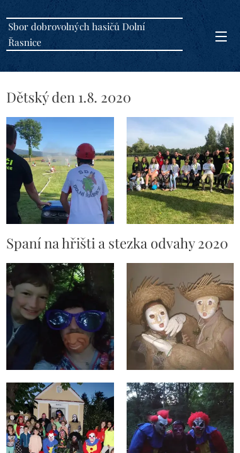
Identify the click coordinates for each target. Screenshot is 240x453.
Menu (221, 36)
